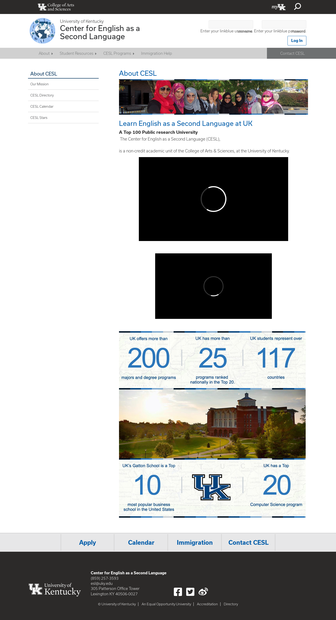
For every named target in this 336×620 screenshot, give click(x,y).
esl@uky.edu (102, 583)
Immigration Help (156, 53)
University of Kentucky (82, 21)
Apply (87, 542)
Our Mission (39, 84)
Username (245, 31)
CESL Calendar (41, 106)
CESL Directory (42, 95)
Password (298, 31)
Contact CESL (292, 53)
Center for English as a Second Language (100, 32)
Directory (231, 604)
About (44, 53)
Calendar (141, 542)
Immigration (195, 542)
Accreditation (207, 604)
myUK (279, 7)
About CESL (43, 73)
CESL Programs (117, 53)
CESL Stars (38, 118)
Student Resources (76, 53)
